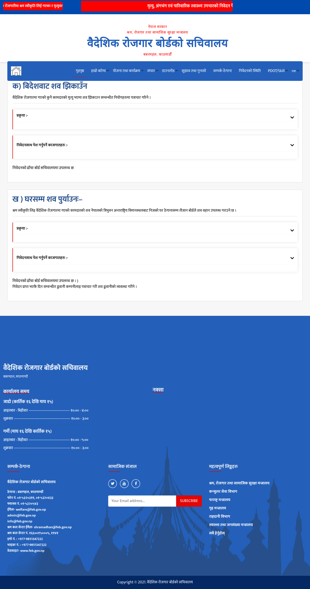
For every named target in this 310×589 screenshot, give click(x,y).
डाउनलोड (168, 71)
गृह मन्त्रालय (217, 508)
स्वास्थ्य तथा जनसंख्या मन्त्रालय (231, 525)
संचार (151, 71)
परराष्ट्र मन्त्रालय (219, 500)
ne (294, 71)
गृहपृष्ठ (80, 71)
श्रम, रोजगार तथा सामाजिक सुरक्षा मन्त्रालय (239, 483)
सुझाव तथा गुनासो (194, 71)
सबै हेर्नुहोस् (217, 533)
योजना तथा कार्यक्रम (126, 71)
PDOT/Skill (276, 71)
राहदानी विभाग (219, 517)
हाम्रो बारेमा (98, 71)
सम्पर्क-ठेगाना (222, 71)
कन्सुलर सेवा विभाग (223, 492)
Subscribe (189, 501)
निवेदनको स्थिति (250, 71)
